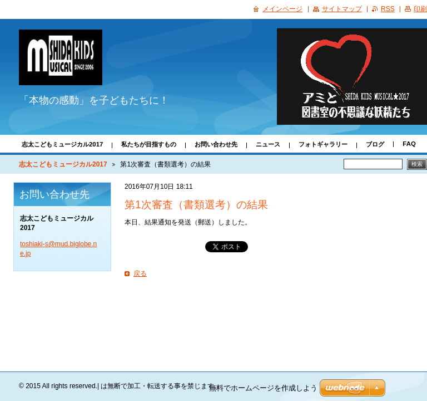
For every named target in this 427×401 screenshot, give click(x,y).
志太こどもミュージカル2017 (62, 144)
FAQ (409, 143)
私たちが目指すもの (148, 144)
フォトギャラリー (323, 144)
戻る (140, 273)
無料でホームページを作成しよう (263, 388)
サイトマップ (342, 9)
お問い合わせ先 (216, 144)
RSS (388, 9)
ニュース (268, 144)
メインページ (282, 9)
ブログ (375, 144)
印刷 (420, 9)
